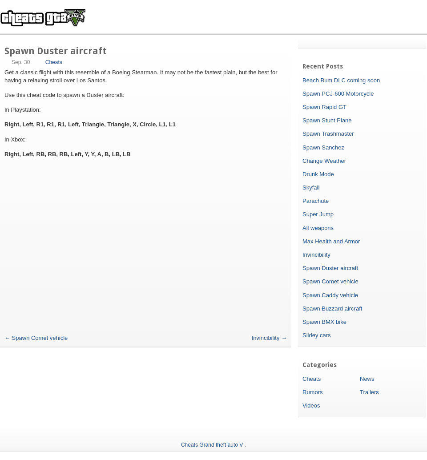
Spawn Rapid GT (324, 107)
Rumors (312, 392)
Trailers (369, 392)
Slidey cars (316, 335)
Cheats (53, 62)
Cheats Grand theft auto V (212, 445)
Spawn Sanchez (323, 147)
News (367, 378)
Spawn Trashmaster (328, 133)
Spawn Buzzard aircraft (332, 308)
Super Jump (318, 214)
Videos (311, 405)
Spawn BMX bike (324, 322)
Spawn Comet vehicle (36, 338)
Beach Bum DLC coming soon (341, 80)
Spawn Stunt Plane (327, 120)
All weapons (318, 228)
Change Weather (324, 160)
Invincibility (269, 338)
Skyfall (310, 187)
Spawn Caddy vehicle (330, 295)
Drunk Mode (318, 174)
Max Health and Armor (331, 241)
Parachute (315, 201)
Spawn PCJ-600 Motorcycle (338, 93)
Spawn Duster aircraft (330, 268)
